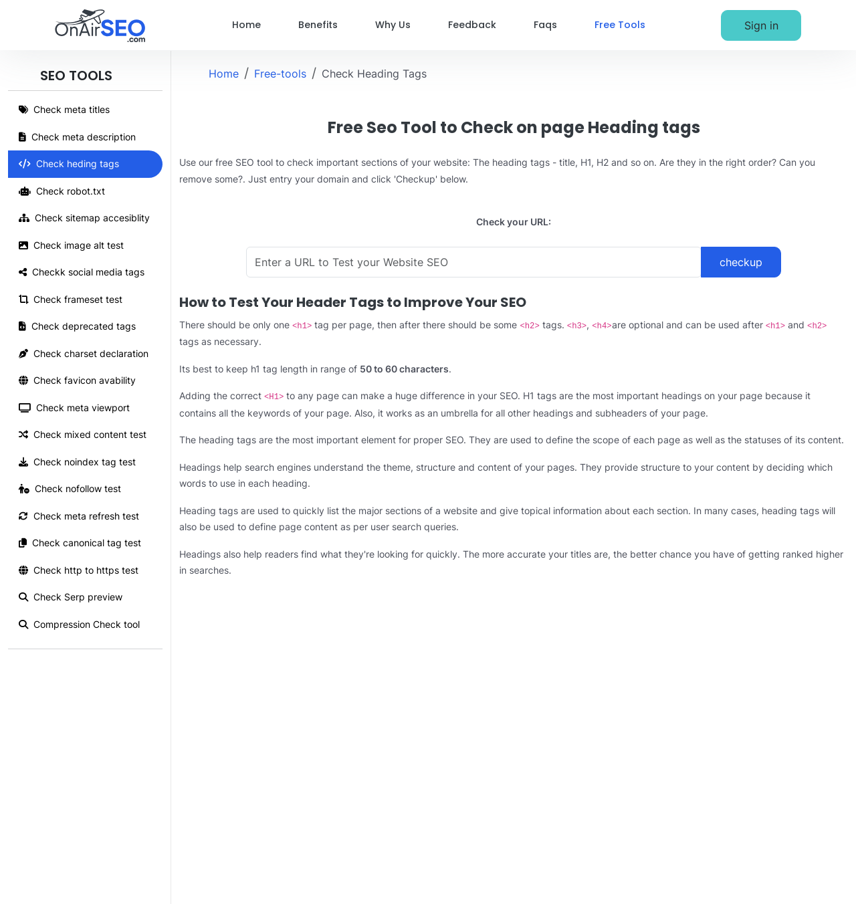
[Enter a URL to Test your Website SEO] (474, 262)
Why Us (393, 24)
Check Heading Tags (374, 73)
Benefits (318, 24)
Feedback (472, 24)
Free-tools (280, 73)
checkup (741, 262)
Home (246, 24)
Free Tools (620, 24)
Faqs (545, 24)
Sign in (761, 25)
